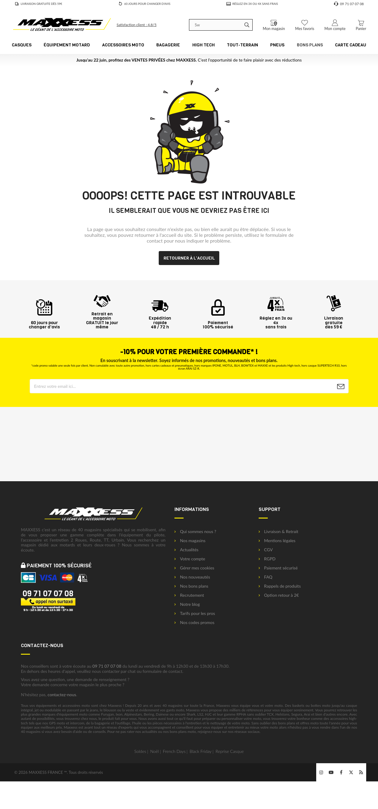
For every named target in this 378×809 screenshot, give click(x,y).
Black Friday (200, 751)
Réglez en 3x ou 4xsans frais (276, 320)
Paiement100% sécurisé (218, 322)
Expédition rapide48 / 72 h (160, 320)
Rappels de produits (280, 586)
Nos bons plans (191, 586)
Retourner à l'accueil (189, 258)
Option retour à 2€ (279, 595)
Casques (21, 45)
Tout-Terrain (242, 45)
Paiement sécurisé (278, 568)
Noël (154, 751)
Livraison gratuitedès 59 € (333, 320)
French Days (174, 751)
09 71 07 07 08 (106, 666)
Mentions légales (277, 541)
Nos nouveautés (192, 577)
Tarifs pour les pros (194, 613)
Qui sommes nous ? (195, 531)
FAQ (266, 577)
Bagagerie (168, 45)
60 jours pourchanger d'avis (44, 322)
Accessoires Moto (123, 45)
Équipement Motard (67, 45)
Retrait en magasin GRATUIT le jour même (102, 318)
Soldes (140, 751)
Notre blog (187, 604)
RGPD (267, 559)
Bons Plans (310, 45)
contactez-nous (62, 694)
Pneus (277, 45)
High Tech (203, 45)
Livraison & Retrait (278, 531)
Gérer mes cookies (194, 568)
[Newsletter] (340, 386)
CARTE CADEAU (350, 45)
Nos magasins (189, 541)
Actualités (186, 550)
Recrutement (189, 595)
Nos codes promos (194, 622)
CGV (266, 550)
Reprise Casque (230, 751)
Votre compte (189, 559)
